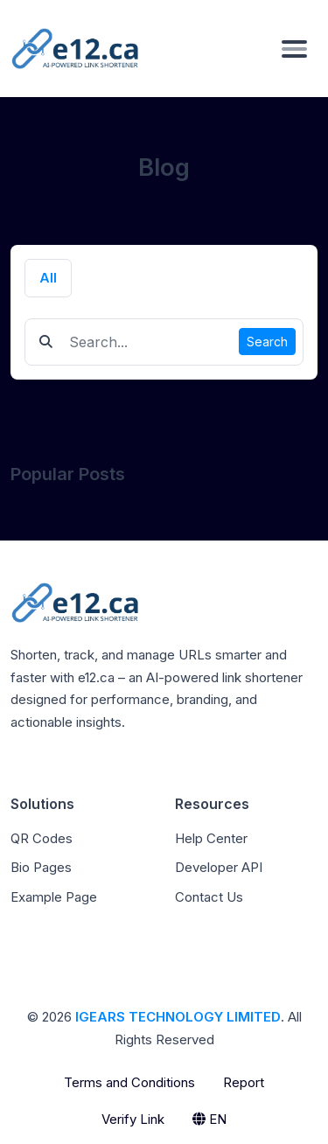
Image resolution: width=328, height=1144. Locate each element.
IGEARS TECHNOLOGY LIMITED (178, 1016)
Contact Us (209, 897)
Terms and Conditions (129, 1082)
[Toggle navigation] (294, 48)
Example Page (53, 897)
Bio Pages (41, 867)
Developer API (218, 867)
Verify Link (132, 1119)
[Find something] (149, 342)
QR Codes (41, 838)
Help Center (211, 838)
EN (209, 1119)
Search (267, 341)
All (48, 277)
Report (243, 1082)
